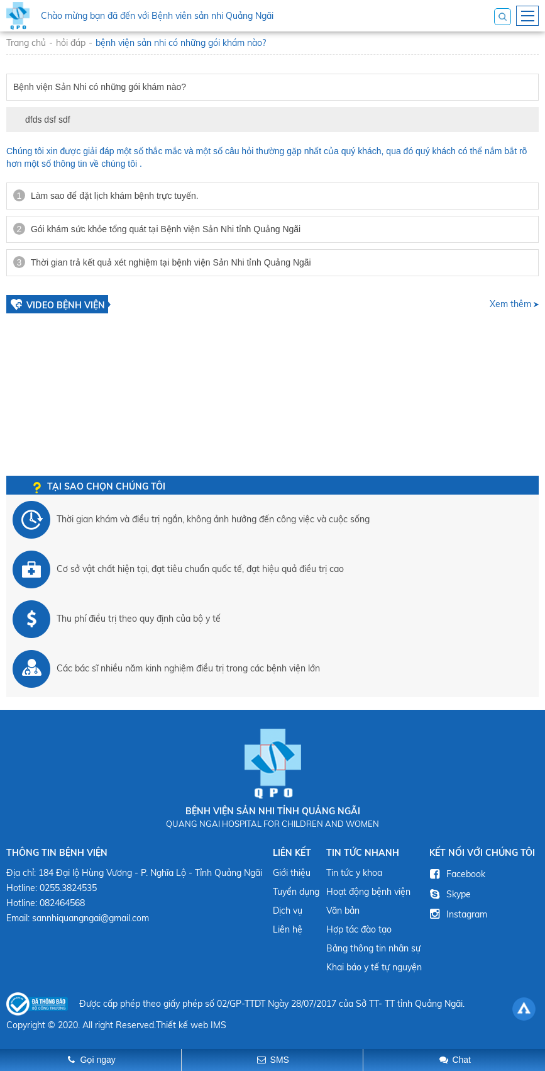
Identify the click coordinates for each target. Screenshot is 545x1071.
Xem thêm (510, 304)
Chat (461, 1060)
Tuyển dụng (296, 891)
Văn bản (343, 910)
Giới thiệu (292, 872)
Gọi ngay (98, 1060)
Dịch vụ (287, 910)
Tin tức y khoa (354, 872)
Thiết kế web (182, 1025)
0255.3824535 (68, 888)
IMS (218, 1025)
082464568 (62, 903)
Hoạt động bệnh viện (368, 891)
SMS (279, 1060)
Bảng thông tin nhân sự (373, 948)
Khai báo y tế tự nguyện (374, 967)
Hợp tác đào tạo (359, 929)
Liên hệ (287, 929)
